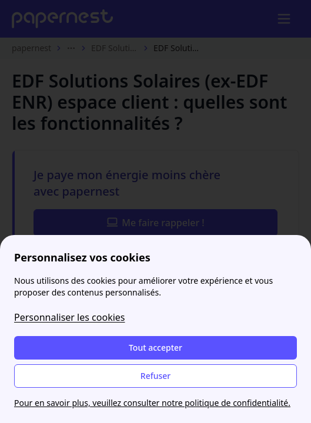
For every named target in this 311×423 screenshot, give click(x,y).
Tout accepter (155, 347)
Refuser (155, 375)
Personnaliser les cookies (69, 317)
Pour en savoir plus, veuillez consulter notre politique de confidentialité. (152, 402)
